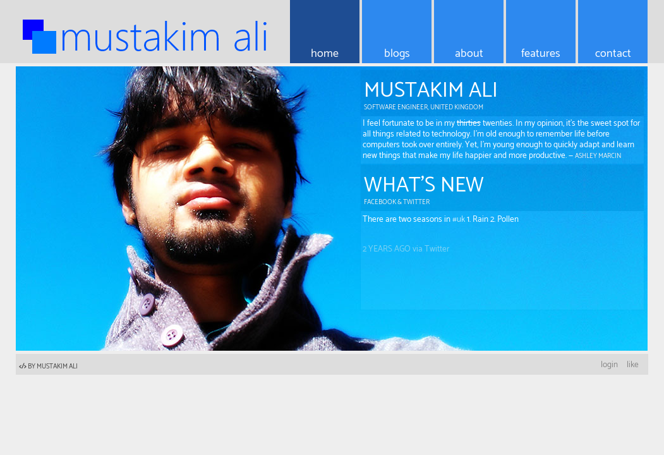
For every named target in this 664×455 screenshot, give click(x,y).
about (469, 53)
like (633, 365)
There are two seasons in (407, 223)
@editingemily (399, 216)
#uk (458, 223)
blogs (397, 53)
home (325, 53)
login (609, 365)
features (540, 53)
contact (613, 53)
